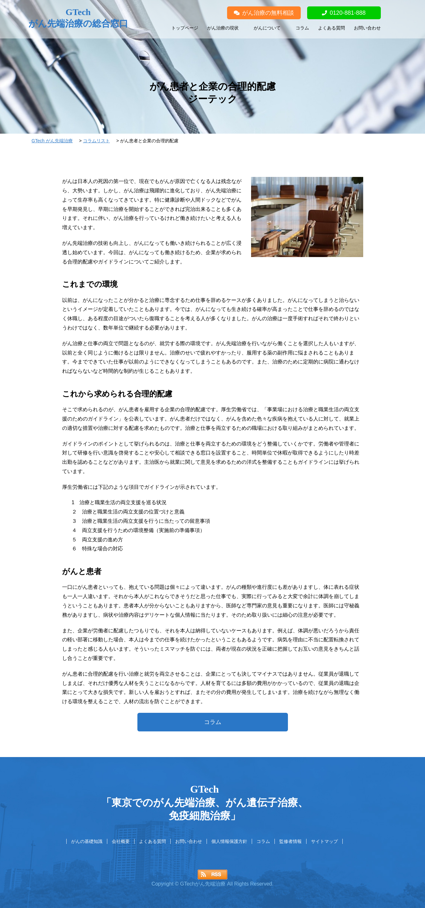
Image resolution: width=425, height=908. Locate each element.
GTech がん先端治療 (52, 140)
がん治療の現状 (223, 27)
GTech (78, 18)
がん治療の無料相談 (264, 13)
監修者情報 (290, 841)
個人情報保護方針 (229, 841)
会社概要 (121, 841)
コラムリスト (96, 140)
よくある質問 (331, 27)
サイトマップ (324, 841)
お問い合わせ (367, 27)
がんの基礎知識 (86, 841)
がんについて (267, 27)
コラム (302, 27)
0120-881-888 (343, 13)
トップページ (184, 27)
